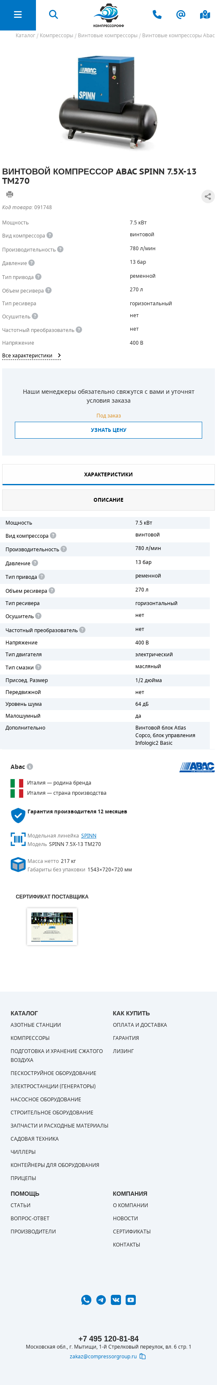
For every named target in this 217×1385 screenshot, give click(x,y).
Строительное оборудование (52, 1113)
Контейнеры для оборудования (55, 1165)
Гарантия (126, 1038)
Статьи (20, 1205)
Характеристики (108, 474)
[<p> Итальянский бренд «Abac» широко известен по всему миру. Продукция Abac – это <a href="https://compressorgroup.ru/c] (30, 767)
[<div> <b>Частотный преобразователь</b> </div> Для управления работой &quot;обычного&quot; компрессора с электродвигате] (79, 330)
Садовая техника (35, 1139)
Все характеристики (31, 355)
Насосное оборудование (46, 1099)
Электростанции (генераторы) (53, 1086)
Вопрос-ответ (30, 1218)
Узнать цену (108, 430)
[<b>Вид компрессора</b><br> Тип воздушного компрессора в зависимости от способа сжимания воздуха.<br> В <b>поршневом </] (50, 236)
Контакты (126, 1245)
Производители (33, 1232)
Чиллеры (23, 1152)
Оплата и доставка (140, 1025)
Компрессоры (30, 1038)
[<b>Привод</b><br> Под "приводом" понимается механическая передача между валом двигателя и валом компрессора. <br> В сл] (41, 577)
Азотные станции (36, 1025)
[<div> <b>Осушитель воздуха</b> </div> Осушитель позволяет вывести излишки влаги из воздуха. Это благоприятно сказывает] (35, 316)
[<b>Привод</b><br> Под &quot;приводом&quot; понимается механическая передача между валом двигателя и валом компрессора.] (38, 277)
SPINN (88, 836)
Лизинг (123, 1051)
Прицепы (23, 1178)
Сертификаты (132, 1232)
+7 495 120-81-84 (108, 1339)
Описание (108, 500)
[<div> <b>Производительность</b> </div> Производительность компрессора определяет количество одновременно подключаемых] (60, 249)
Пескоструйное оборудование (53, 1073)
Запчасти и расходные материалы (59, 1126)
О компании (130, 1205)
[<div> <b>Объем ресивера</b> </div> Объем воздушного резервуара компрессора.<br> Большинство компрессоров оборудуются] (48, 291)
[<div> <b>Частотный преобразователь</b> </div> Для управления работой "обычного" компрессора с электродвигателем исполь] (81, 630)
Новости (125, 1218)
